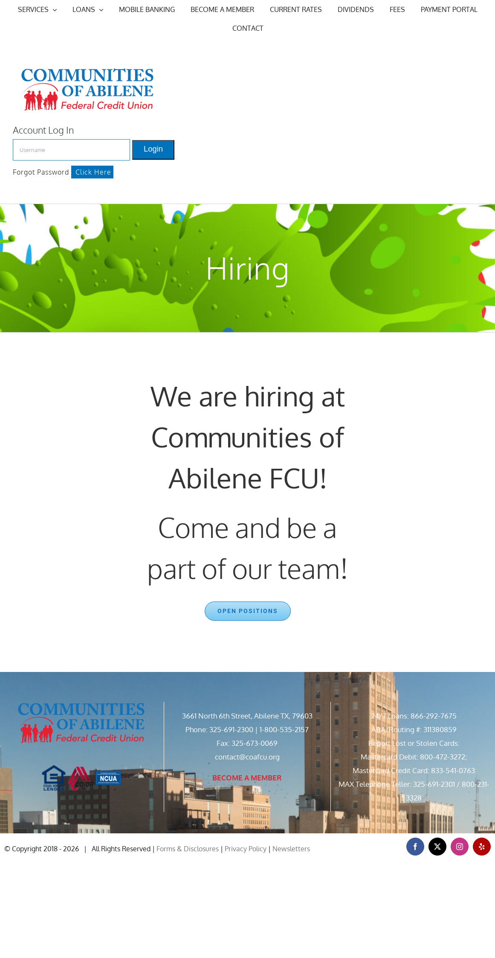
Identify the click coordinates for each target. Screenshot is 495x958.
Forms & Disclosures (187, 848)
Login (153, 148)
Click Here (93, 172)
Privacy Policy (245, 848)
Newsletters (291, 848)
